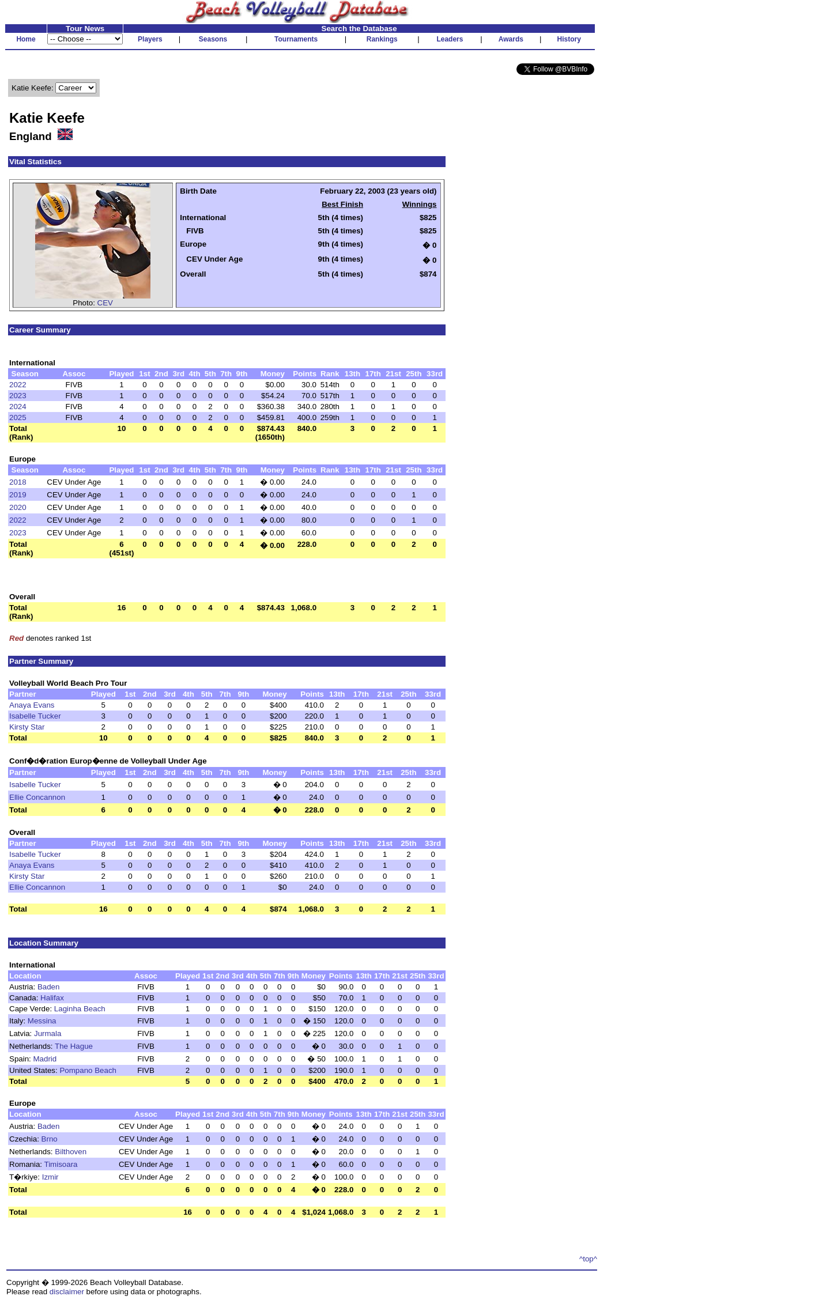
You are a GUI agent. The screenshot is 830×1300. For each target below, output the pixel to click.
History (569, 39)
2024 (18, 406)
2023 (18, 395)
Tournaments (296, 39)
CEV (105, 302)
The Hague (74, 1046)
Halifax (52, 997)
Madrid (45, 1059)
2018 (18, 482)
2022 (18, 384)
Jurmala (47, 1033)
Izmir (50, 1177)
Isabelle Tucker (35, 716)
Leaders (449, 39)
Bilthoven (70, 1151)
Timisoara (61, 1164)
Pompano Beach (87, 1070)
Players (150, 39)
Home (25, 39)
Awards (511, 39)
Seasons (213, 39)
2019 (18, 494)
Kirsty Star (26, 727)
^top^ (588, 1258)
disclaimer (67, 1291)
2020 (18, 507)
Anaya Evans (32, 705)
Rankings (382, 39)
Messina (42, 1020)
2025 (18, 417)
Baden (48, 986)
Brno (50, 1139)
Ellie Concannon (37, 797)
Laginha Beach (79, 1008)
